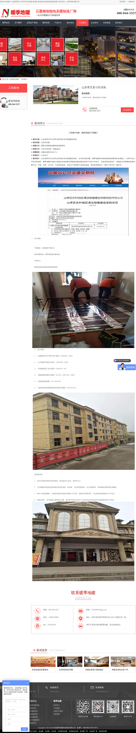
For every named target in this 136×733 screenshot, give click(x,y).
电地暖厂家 (84, 731)
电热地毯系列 (33, 714)
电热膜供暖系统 (33, 705)
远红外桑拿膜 (33, 717)
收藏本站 (132, 1)
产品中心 (58, 23)
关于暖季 (18, 23)
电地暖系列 (32, 723)
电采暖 (47, 731)
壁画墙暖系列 (33, 711)
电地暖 (41, 731)
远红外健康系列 (33, 720)
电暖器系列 (32, 708)
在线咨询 (127, 110)
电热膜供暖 (103, 731)
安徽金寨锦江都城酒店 (94, 670)
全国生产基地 (32, 23)
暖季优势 (46, 23)
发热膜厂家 (93, 731)
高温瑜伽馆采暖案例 (40, 670)
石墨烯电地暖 (14, 79)
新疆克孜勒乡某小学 (120, 670)
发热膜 (53, 731)
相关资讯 (70, 23)
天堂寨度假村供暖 (65, 670)
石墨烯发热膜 (73, 731)
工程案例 (82, 23)
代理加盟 (106, 23)
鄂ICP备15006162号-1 (90, 728)
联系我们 (123, 1)
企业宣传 (94, 23)
